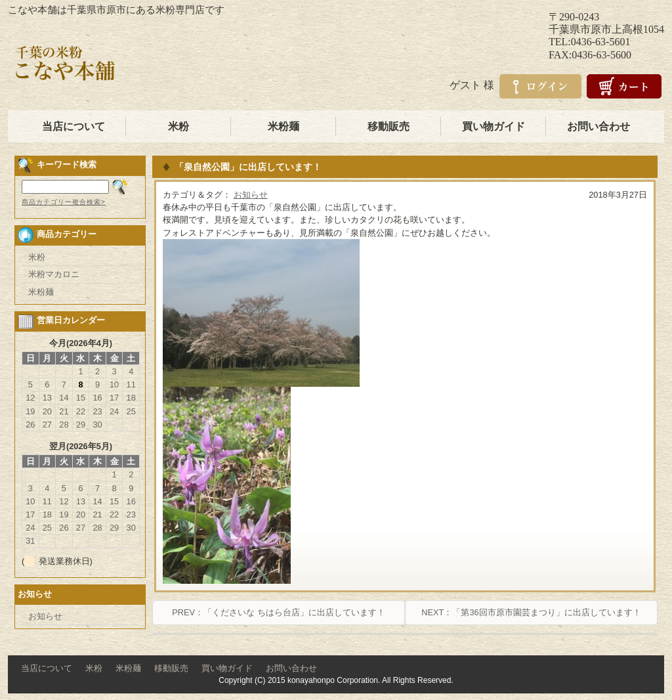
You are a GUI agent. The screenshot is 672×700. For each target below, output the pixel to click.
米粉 (178, 126)
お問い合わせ (598, 126)
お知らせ (251, 195)
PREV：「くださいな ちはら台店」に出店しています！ (278, 612)
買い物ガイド (493, 126)
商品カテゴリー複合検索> (64, 202)
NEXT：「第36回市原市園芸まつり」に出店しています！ (530, 612)
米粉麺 (283, 126)
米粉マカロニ (53, 274)
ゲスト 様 (472, 85)
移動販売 (389, 126)
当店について (73, 126)
